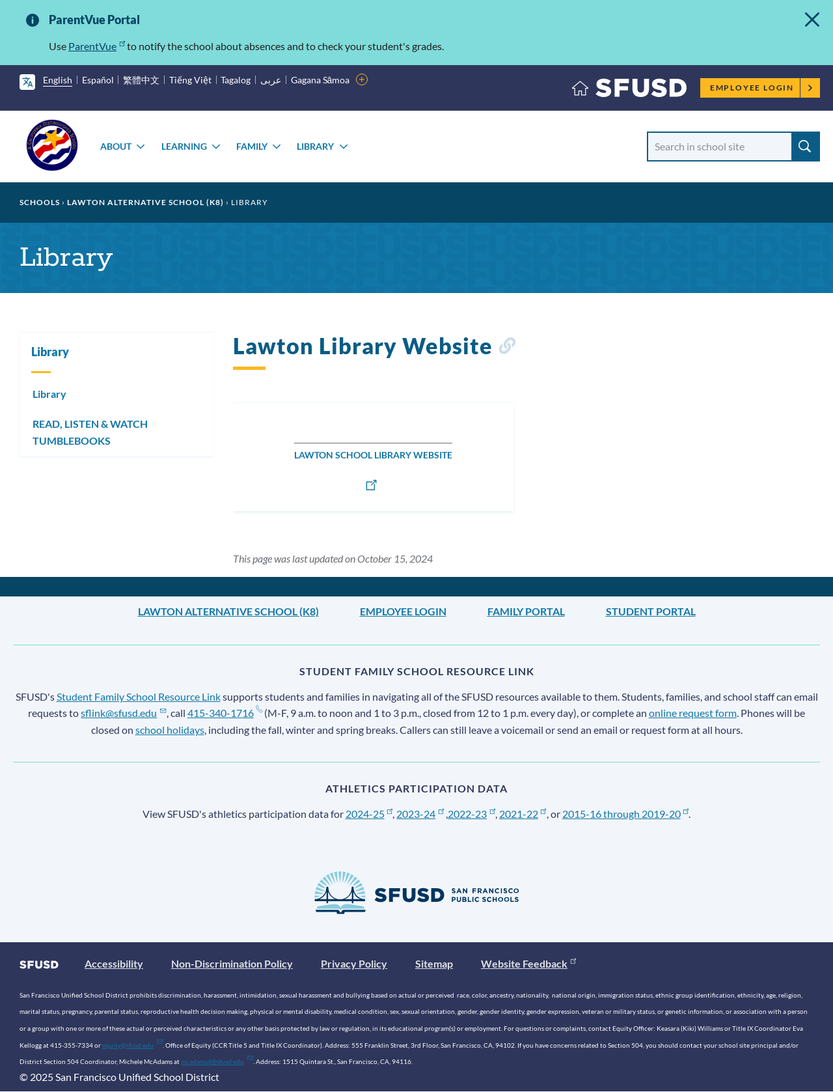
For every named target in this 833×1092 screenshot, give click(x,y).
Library (315, 146)
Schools (40, 202)
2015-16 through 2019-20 (625, 813)
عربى (270, 79)
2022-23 (471, 813)
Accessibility (114, 963)
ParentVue (96, 46)
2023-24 (420, 813)
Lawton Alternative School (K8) (145, 202)
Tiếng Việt (190, 79)
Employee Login (761, 87)
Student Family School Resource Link (139, 696)
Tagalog (236, 79)
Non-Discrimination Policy (232, 963)
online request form (693, 713)
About (115, 146)
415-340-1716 (224, 713)
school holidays (169, 729)
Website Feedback (528, 963)
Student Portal (651, 611)
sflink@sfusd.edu (123, 713)
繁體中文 (141, 79)
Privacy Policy (354, 963)
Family (251, 146)
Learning (184, 146)
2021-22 (523, 813)
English (57, 79)
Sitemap (434, 963)
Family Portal (526, 611)
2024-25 (369, 813)
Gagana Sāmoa (320, 79)
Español (98, 79)
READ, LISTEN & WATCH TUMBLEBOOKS (90, 432)
